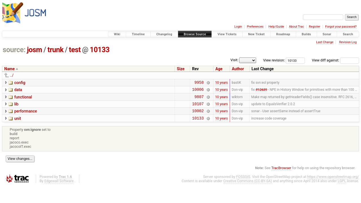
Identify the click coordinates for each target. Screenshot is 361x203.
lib (16, 106)
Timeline (138, 34)
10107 (198, 107)
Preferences (255, 26)
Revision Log (347, 42)
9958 (199, 83)
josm (34, 50)
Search (348, 34)
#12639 (261, 91)
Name (9, 69)
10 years (221, 83)
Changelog (164, 34)
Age (219, 69)
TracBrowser (281, 173)
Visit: (234, 60)
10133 (99, 50)
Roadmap (283, 34)
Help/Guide (276, 26)
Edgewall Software (59, 186)
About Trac (296, 26)
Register (314, 26)
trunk (55, 50)
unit (17, 122)
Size (180, 69)
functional (23, 98)
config (19, 82)
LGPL (342, 186)
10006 (198, 91)
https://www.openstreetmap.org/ (333, 182)
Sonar (327, 34)
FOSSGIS (243, 182)
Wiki (117, 34)
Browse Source (195, 34)
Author (238, 69)
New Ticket (256, 34)
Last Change (324, 42)
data (18, 90)
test (75, 50)
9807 (199, 99)
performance (25, 114)
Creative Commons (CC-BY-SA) (247, 186)
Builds (306, 34)
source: (14, 50)
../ (12, 75)
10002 (198, 115)
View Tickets (226, 34)
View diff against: (335, 60)
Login (238, 26)
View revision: (274, 60)
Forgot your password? (341, 26)
